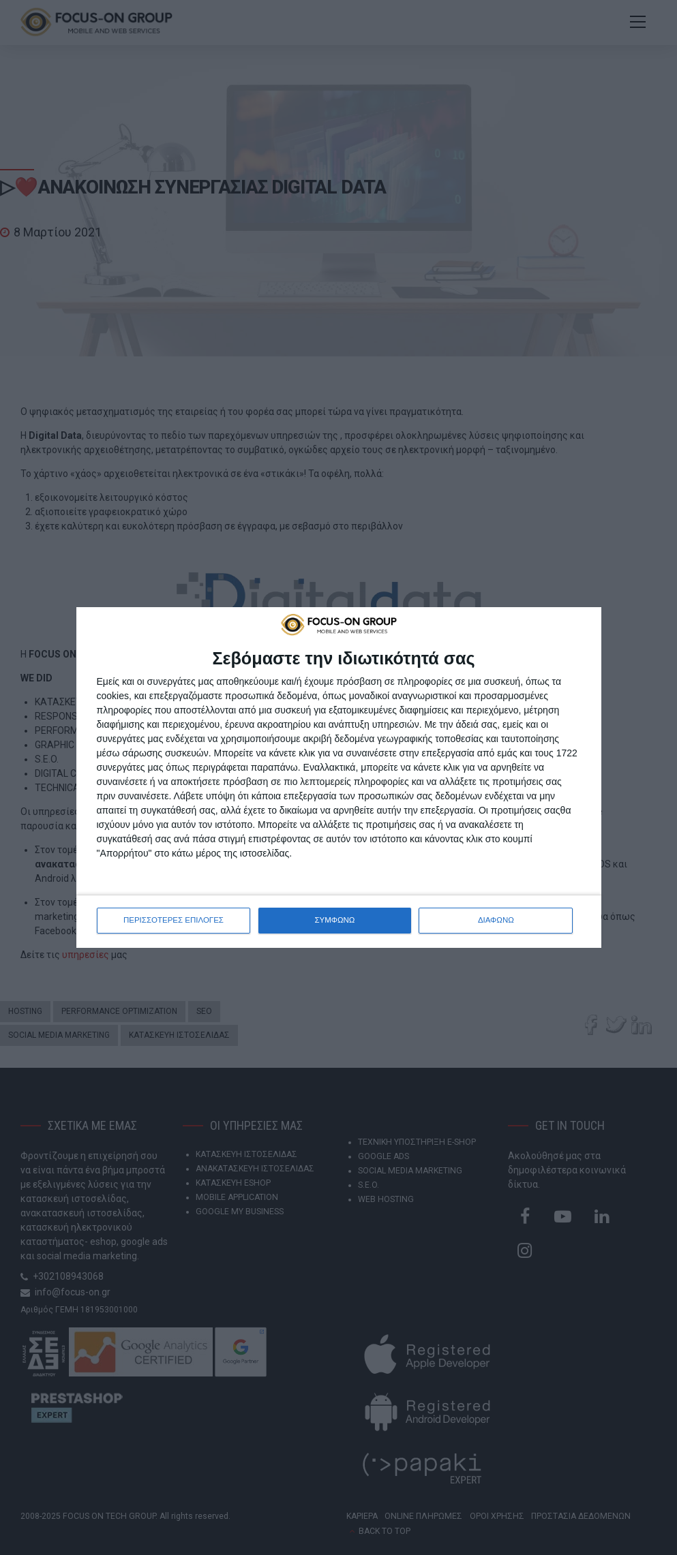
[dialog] (338, 777)
